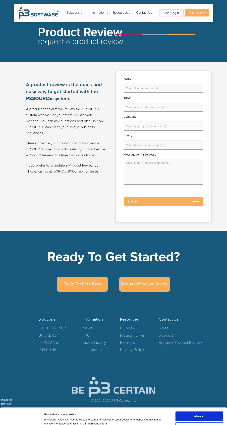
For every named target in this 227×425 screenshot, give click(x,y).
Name (128, 78)
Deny (199, 412)
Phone (128, 135)
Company (130, 116)
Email (127, 97)
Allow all (199, 402)
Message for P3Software (140, 154)
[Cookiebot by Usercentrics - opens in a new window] (21, 418)
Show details (51, 418)
